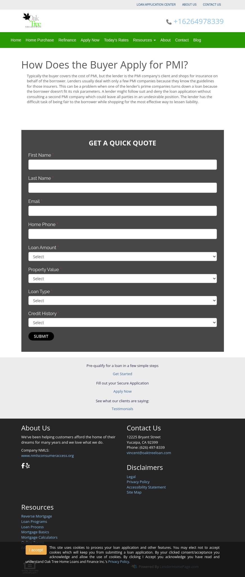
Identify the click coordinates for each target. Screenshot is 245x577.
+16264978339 (199, 21)
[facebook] (23, 466)
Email (35, 201)
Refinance (67, 40)
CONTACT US (212, 4)
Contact (182, 40)
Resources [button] (144, 40)
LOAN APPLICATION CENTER (156, 4)
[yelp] (28, 466)
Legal (131, 476)
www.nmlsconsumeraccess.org (47, 455)
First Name (41, 155)
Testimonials (122, 408)
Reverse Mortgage (36, 516)
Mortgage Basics (35, 531)
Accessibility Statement (146, 487)
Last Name (41, 178)
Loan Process (32, 526)
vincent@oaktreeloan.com (149, 452)
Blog (197, 40)
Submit (41, 336)
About (165, 40)
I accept (36, 550)
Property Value (45, 269)
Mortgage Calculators (39, 537)
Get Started (122, 373)
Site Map (134, 492)
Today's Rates (116, 40)
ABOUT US (189, 4)
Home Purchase (40, 40)
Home (16, 40)
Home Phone (43, 224)
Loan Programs (34, 521)
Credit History (43, 313)
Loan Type (40, 291)
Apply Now (90, 40)
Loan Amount (43, 247)
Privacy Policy (138, 481)
